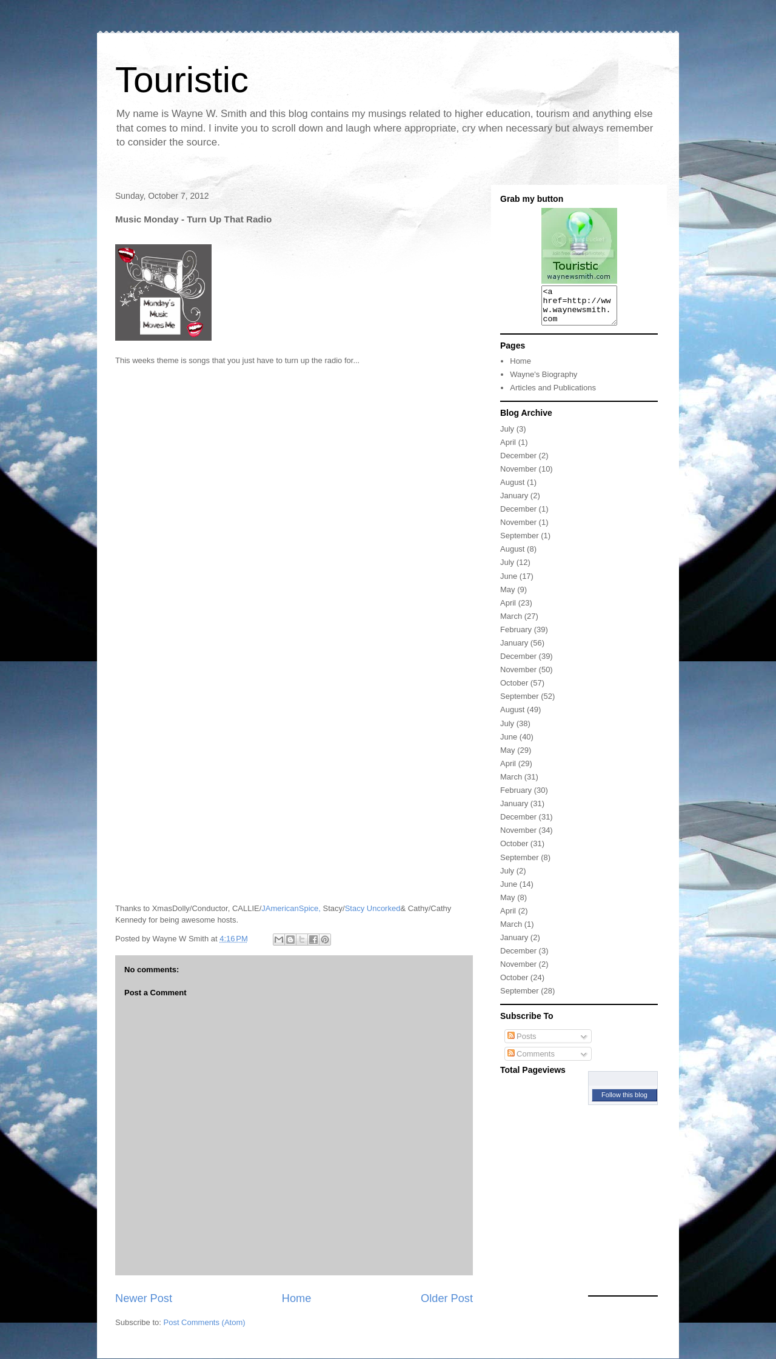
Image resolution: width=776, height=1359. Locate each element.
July (507, 436)
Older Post (447, 1298)
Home (297, 1298)
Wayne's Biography (543, 381)
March (511, 623)
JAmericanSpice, (291, 908)
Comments (531, 1061)
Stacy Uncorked (373, 908)
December (518, 462)
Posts (522, 1043)
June (508, 583)
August (512, 489)
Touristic (182, 79)
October (514, 690)
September (519, 542)
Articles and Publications (553, 394)
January (514, 502)
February (516, 636)
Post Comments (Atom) (205, 1322)
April (508, 449)
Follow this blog (624, 1102)
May (507, 596)
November (518, 476)
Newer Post (143, 1298)
